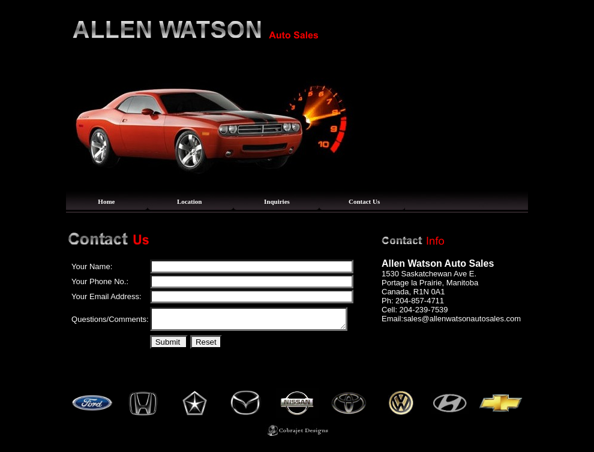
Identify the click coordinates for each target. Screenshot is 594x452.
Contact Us (364, 201)
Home (106, 201)
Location (189, 201)
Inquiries (277, 201)
